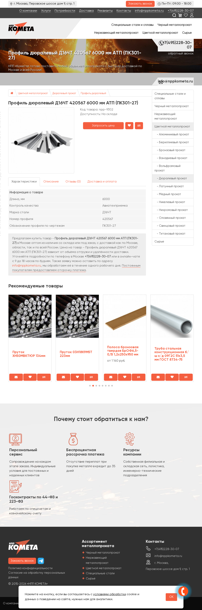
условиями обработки (109, 594)
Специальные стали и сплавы (132, 24)
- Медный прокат (167, 194)
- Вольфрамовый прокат (167, 168)
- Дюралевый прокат (170, 178)
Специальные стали (100, 573)
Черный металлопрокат (174, 24)
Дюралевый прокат (64, 93)
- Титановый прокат (169, 233)
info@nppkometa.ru (149, 10)
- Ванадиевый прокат (170, 158)
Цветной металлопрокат (160, 32)
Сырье (187, 32)
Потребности (65, 10)
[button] (90, 385)
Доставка (86, 10)
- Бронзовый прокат (169, 150)
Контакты (124, 10)
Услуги (46, 10)
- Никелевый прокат (169, 202)
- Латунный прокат (169, 186)
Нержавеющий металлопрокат (116, 32)
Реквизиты (105, 10)
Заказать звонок (140, 3)
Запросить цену (103, 125)
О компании (28, 10)
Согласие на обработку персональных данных (36, 575)
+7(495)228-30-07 (181, 10)
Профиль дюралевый (93, 93)
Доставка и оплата (102, 181)
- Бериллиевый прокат (171, 142)
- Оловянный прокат (170, 217)
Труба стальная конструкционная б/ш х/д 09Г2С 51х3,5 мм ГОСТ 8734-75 (171, 354)
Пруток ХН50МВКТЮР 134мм (28, 354)
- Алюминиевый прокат (171, 134)
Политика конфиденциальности (30, 568)
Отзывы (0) (73, 181)
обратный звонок (181, 53)
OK (171, 597)
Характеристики (24, 181)
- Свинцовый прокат (169, 225)
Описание (51, 181)
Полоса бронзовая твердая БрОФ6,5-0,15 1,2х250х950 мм (122, 351)
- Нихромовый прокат (171, 210)
